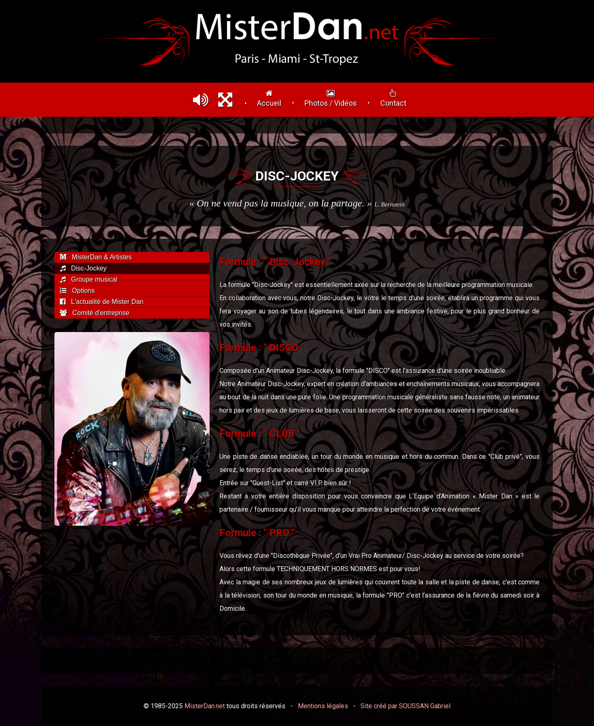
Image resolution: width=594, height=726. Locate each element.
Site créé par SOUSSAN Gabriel (405, 706)
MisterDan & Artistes (96, 257)
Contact (393, 98)
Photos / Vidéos (330, 98)
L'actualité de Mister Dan (102, 301)
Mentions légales (323, 706)
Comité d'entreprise (95, 312)
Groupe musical (88, 279)
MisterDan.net (204, 706)
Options (77, 290)
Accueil (269, 98)
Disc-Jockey (83, 268)
